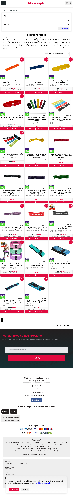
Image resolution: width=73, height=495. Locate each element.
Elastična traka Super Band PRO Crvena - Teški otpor (36, 228)
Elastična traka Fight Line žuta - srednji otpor (61, 81)
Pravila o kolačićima (36, 389)
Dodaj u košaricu (12, 92)
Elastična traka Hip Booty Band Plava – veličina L (60, 264)
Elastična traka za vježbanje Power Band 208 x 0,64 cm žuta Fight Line (36, 155)
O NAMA (13, 412)
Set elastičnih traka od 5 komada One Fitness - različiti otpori (61, 119)
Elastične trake (15, 10)
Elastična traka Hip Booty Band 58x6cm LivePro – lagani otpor (12, 301)
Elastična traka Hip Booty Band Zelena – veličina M (36, 264)
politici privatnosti (43, 483)
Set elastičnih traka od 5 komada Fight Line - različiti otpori (36, 119)
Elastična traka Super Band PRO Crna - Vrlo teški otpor (61, 227)
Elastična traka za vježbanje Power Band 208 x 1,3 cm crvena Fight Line (61, 155)
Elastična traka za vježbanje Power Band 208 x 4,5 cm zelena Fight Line (61, 192)
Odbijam (25, 489)
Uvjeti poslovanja (36, 386)
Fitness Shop (6, 10)
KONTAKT (5, 412)
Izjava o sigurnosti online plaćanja (36, 395)
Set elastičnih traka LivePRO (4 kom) (12, 154)
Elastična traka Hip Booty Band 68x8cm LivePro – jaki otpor (36, 301)
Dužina (6, 20)
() (68, 3)
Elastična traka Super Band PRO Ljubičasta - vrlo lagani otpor (12, 228)
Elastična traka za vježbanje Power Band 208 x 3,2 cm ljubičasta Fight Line (36, 192)
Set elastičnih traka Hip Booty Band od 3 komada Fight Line (12, 264)
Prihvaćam (14, 489)
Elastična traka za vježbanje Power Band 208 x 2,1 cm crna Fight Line (12, 192)
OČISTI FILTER (63, 29)
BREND (6, 25)
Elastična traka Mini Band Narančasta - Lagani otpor (12, 81)
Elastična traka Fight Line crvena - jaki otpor (12, 118)
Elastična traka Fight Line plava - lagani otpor (36, 81)
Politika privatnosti (36, 392)
